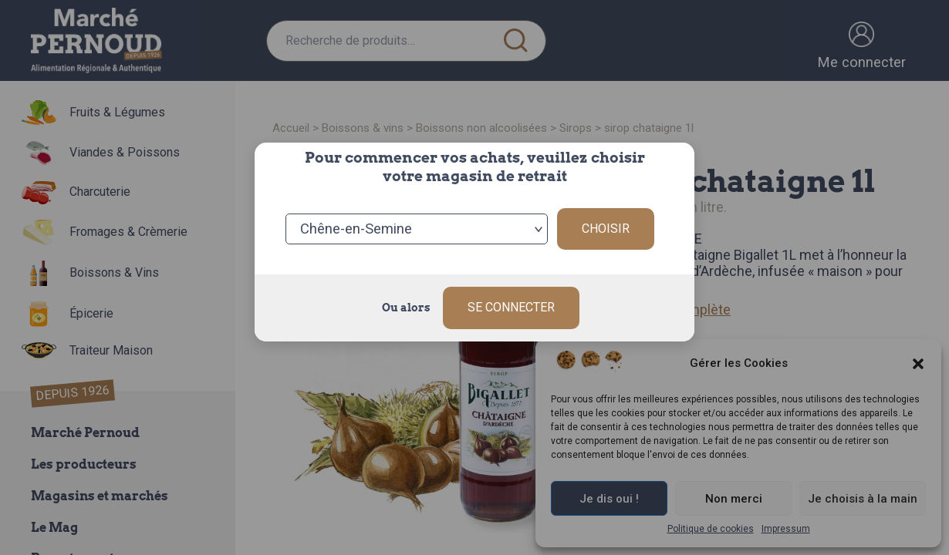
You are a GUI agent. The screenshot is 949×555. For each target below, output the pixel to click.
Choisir (606, 228)
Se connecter (511, 307)
